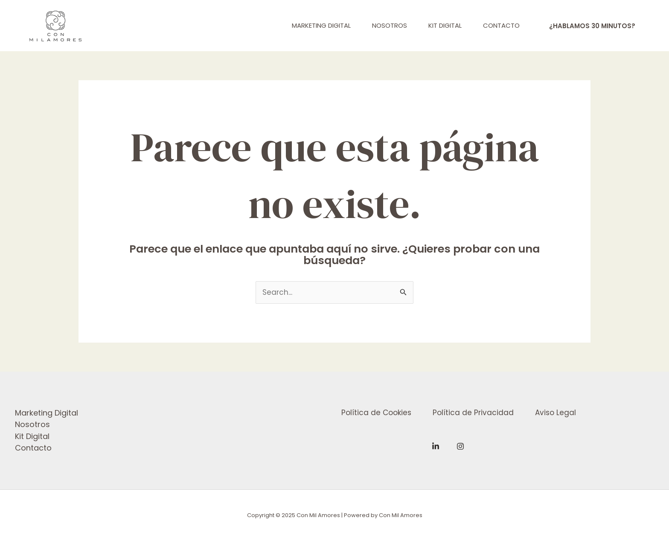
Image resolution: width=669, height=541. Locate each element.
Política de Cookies (376, 412)
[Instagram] (460, 446)
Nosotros (32, 424)
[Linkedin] (435, 446)
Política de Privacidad (473, 412)
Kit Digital (32, 436)
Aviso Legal (555, 412)
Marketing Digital (46, 412)
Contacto (33, 447)
